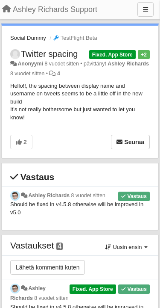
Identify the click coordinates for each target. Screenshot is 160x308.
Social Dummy (28, 38)
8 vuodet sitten (88, 195)
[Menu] (145, 9)
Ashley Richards (128, 64)
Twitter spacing (49, 54)
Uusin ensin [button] (126, 247)
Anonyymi (30, 64)
